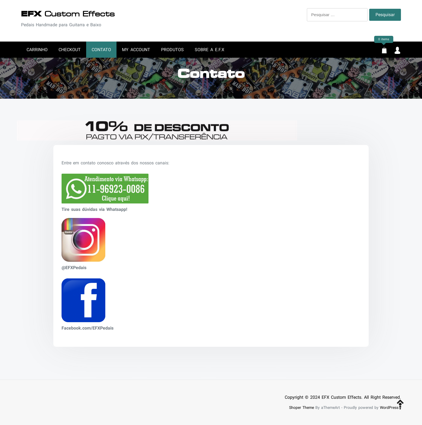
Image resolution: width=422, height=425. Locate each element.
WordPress (389, 407)
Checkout (70, 49)
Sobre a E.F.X (209, 49)
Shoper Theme (301, 407)
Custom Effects (68, 14)
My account (136, 49)
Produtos (172, 49)
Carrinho (37, 49)
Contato (101, 49)
